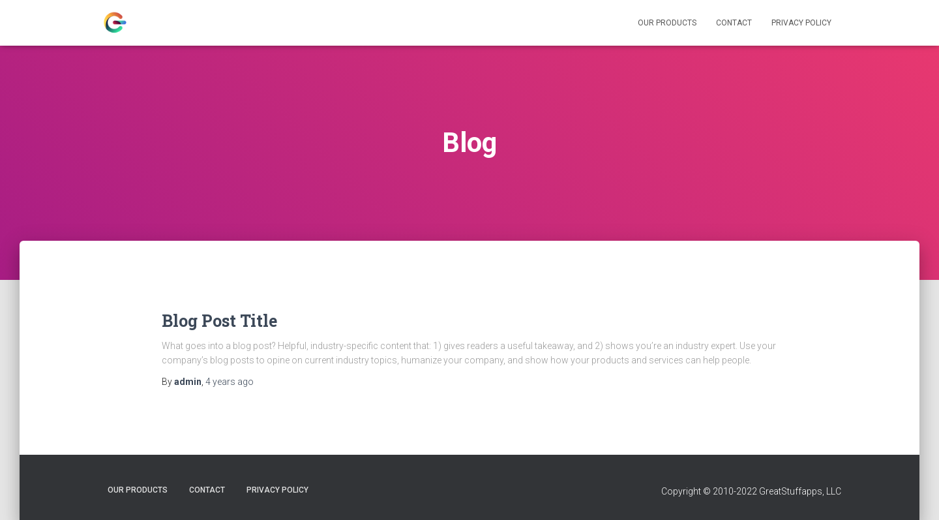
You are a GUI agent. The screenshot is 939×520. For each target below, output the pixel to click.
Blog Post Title (219, 320)
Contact (734, 22)
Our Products (667, 22)
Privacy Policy (801, 22)
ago (229, 381)
